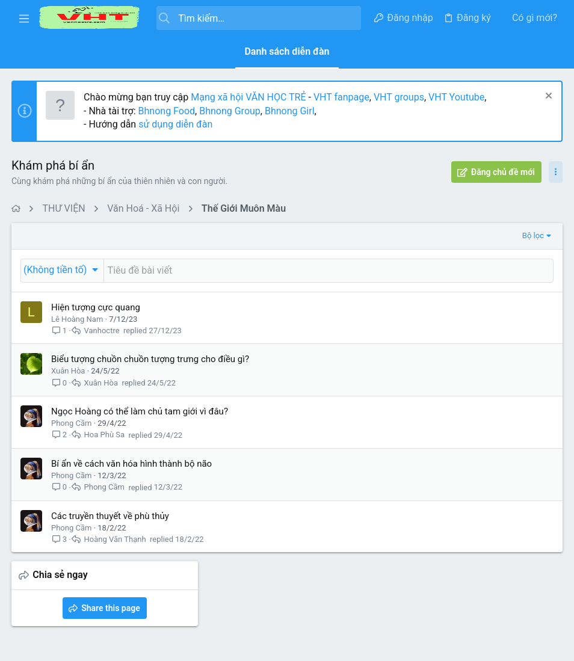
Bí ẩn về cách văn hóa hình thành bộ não (132, 463)
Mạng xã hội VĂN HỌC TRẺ (247, 97)
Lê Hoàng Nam (77, 319)
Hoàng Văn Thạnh (116, 539)
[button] (24, 18)
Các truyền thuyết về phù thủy (111, 516)
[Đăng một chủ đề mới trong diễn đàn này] (229, 271)
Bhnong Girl (290, 111)
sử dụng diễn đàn (175, 124)
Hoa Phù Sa (105, 435)
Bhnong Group (230, 111)
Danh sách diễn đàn (286, 51)
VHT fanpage (342, 97)
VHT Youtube (457, 97)
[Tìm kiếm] (258, 18)
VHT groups (399, 97)
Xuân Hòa (68, 370)
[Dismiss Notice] (547, 97)
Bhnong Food (167, 111)
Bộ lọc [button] (334, 235)
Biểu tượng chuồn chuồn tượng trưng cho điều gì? (151, 359)
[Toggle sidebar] (555, 172)
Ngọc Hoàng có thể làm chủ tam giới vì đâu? (140, 411)
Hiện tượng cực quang (96, 307)
